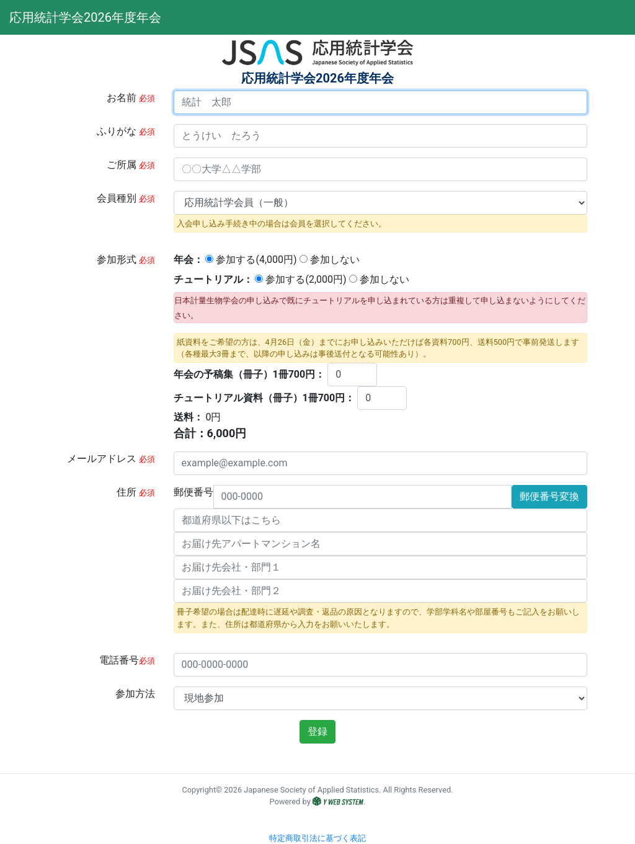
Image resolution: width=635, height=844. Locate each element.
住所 (136, 492)
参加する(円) (250, 259)
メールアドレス (111, 458)
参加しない (330, 259)
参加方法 (135, 694)
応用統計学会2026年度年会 (57, 17)
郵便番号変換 (549, 496)
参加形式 (126, 259)
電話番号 (127, 660)
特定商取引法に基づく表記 (317, 838)
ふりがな (126, 131)
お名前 (131, 98)
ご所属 (131, 165)
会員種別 (126, 198)
